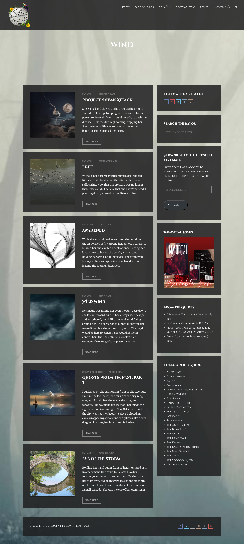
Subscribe (175, 205)
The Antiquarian (178, 425)
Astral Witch (176, 376)
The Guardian (176, 438)
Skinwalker (174, 420)
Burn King (174, 385)
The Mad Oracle (178, 451)
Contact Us (222, 6)
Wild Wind (93, 301)
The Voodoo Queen (180, 460)
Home (126, 6)
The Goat (173, 434)
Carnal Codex (185, 6)
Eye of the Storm (101, 458)
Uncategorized (177, 464)
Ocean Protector (92, 372)
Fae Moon (87, 94)
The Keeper (174, 442)
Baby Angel (174, 381)
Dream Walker (176, 394)
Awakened (93, 230)
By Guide (165, 6)
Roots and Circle (179, 412)
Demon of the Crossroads (185, 389)
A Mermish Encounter (182, 314)
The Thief (173, 456)
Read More (91, 141)
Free (87, 167)
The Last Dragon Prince (183, 447)
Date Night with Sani (181, 336)
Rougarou (174, 416)
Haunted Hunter (178, 403)
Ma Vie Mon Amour (180, 332)
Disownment (175, 323)
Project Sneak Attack (107, 99)
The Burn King (176, 429)
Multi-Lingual (177, 328)
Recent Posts (144, 6)
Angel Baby (174, 372)
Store (204, 6)
